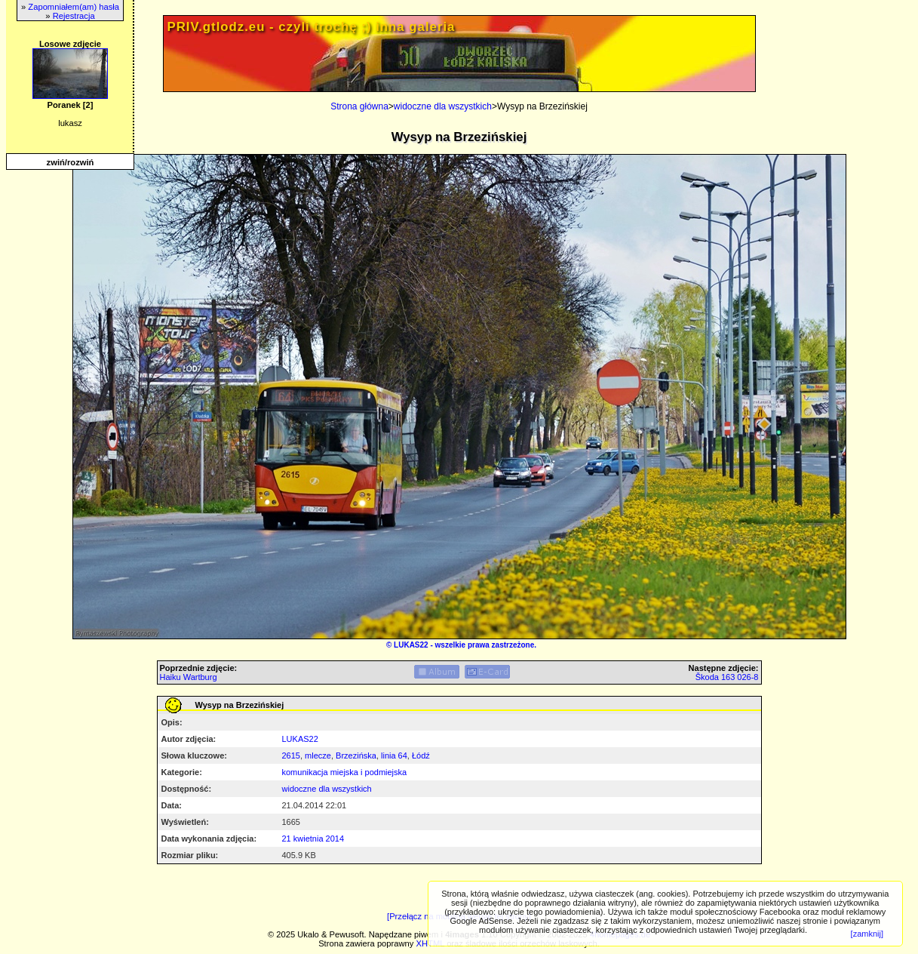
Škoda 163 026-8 (727, 677)
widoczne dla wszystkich (443, 106)
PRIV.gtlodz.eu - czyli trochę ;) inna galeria (311, 27)
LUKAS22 (411, 645)
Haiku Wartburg (188, 677)
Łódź (421, 755)
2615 (291, 755)
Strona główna (359, 106)
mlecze (318, 755)
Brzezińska (356, 755)
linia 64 (394, 755)
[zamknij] (867, 933)
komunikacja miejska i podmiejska (344, 772)
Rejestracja (74, 15)
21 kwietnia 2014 (313, 838)
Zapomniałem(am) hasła (73, 6)
